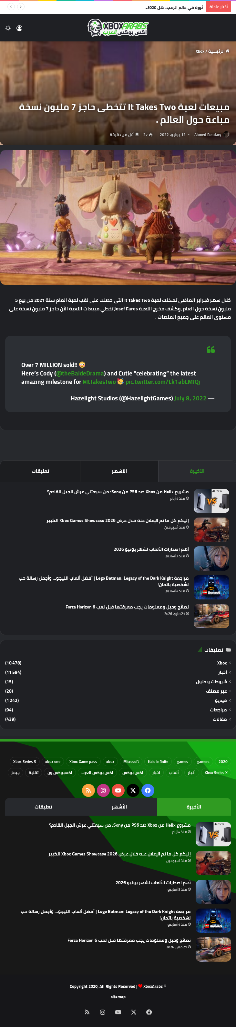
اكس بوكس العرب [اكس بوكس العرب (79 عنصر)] (97, 772)
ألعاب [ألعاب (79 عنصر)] (174, 772)
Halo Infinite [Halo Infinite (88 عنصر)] (158, 761)
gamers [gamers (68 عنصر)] (203, 761)
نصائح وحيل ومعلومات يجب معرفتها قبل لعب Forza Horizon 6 (127, 607)
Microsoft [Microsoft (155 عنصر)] (131, 761)
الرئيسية (219, 51)
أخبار (222, 672)
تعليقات (40, 471)
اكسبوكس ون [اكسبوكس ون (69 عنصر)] (59, 772)
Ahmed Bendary (207, 134)
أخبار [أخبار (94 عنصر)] (192, 772)
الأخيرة (197, 471)
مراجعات (218, 710)
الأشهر (119, 471)
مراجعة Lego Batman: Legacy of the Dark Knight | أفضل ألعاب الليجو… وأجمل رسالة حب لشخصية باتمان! (104, 581)
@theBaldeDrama (80, 373)
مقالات (220, 719)
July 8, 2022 (190, 398)
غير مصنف (216, 691)
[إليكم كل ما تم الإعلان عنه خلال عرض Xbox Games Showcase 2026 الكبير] (211, 530)
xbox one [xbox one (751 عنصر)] (52, 761)
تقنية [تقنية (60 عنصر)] (33, 772)
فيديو (221, 701)
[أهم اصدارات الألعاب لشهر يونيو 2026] (211, 558)
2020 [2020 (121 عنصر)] (223, 761)
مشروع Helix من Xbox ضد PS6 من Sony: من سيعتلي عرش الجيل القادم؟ (118, 491)
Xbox (200, 51)
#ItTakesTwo (99, 381)
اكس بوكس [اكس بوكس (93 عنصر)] (132, 772)
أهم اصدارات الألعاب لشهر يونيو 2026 (151, 549)
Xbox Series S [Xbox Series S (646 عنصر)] (24, 761)
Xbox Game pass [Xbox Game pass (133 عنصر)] (83, 761)
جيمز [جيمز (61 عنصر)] (15, 772)
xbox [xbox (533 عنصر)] (110, 761)
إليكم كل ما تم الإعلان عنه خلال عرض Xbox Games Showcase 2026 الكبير (117, 520)
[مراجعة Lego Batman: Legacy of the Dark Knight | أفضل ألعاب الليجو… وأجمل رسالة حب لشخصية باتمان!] (211, 587)
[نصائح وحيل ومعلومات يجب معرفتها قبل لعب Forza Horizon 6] (211, 616)
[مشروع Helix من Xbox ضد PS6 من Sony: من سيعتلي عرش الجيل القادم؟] (211, 501)
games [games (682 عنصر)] (182, 761)
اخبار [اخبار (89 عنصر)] (156, 772)
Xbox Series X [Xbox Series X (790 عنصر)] (216, 772)
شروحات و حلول (211, 682)
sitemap (118, 996)
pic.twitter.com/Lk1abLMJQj (163, 381)
